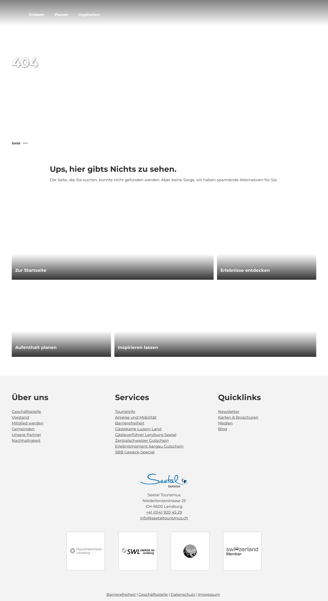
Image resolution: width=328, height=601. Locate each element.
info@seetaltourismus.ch (164, 518)
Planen (61, 14)
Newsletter (228, 411)
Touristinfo (125, 411)
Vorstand (20, 417)
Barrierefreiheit (129, 423)
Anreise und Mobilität (136, 417)
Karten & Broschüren (238, 417)
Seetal (16, 143)
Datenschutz (183, 594)
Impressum (209, 594)
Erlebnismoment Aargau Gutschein (149, 446)
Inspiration (89, 14)
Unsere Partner (26, 434)
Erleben (36, 14)
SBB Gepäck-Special (135, 452)
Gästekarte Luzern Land (138, 429)
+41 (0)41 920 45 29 (164, 512)
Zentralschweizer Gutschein (142, 440)
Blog (222, 429)
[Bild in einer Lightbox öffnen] (164, 480)
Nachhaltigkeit (26, 440)
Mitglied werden (27, 423)
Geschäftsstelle (26, 411)
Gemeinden (23, 429)
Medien (225, 423)
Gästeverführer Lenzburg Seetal (145, 434)
